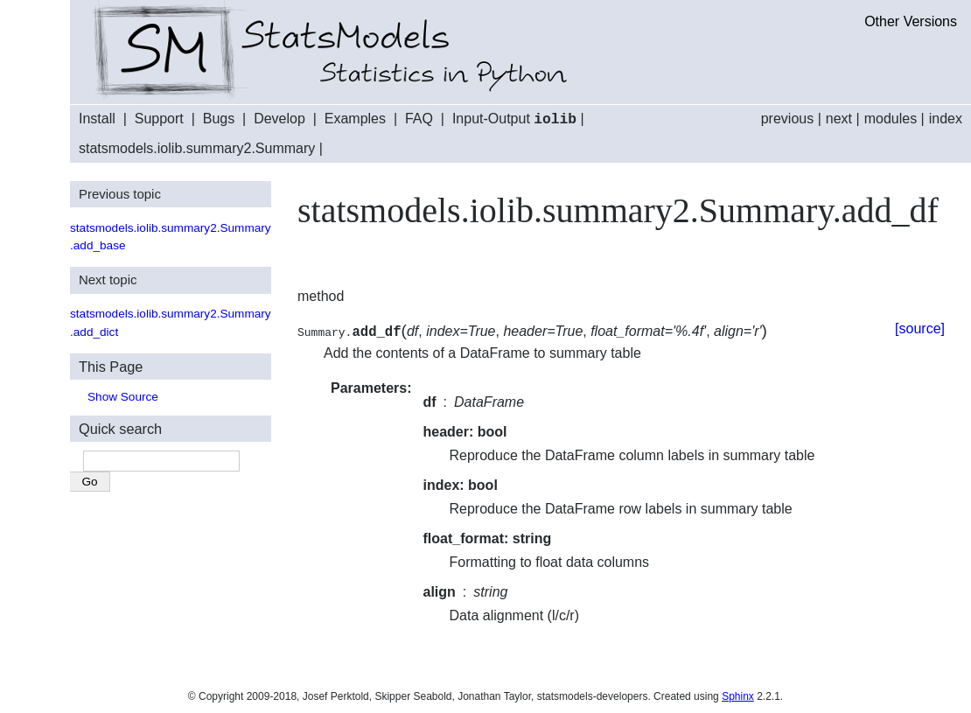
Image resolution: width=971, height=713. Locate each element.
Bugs (218, 119)
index (945, 118)
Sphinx (738, 695)
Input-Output (514, 119)
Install (97, 119)
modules (890, 118)
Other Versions (910, 21)
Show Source (122, 395)
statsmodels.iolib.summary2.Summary (197, 147)
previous (787, 118)
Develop (279, 119)
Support (159, 119)
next (839, 118)
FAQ (419, 119)
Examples (355, 119)
